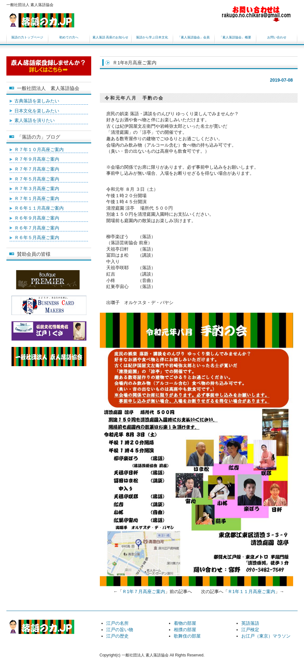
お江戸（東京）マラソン (266, 636)
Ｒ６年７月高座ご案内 (36, 227)
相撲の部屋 (185, 629)
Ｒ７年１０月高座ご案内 (39, 149)
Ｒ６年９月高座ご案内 (36, 218)
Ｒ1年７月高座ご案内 (143, 591)
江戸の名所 (117, 623)
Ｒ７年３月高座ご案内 (36, 188)
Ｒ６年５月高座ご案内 (36, 237)
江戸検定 (250, 629)
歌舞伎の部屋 (187, 636)
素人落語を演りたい (34, 120)
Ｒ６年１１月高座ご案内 (39, 208)
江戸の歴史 (117, 636)
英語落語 (250, 623)
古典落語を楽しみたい (36, 100)
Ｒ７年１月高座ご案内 (36, 198)
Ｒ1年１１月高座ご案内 (251, 591)
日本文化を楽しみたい (36, 110)
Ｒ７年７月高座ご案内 (36, 169)
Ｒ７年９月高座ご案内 (36, 159)
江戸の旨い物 (119, 629)
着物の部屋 (185, 623)
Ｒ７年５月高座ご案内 (36, 178)
